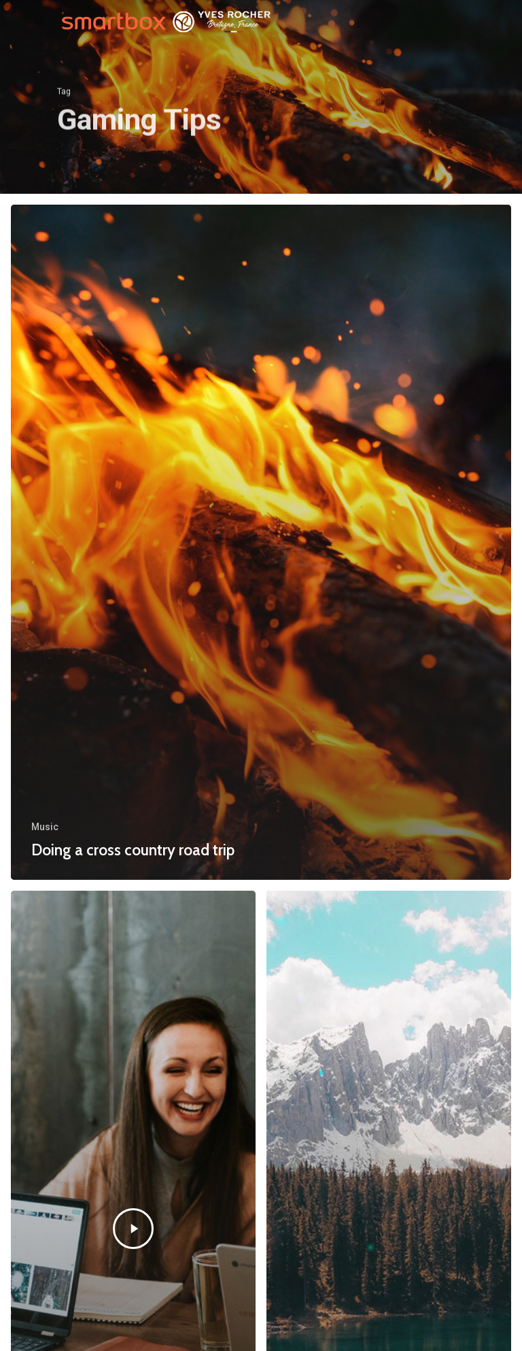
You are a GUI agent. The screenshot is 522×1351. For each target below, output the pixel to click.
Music (44, 826)
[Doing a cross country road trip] (261, 542)
